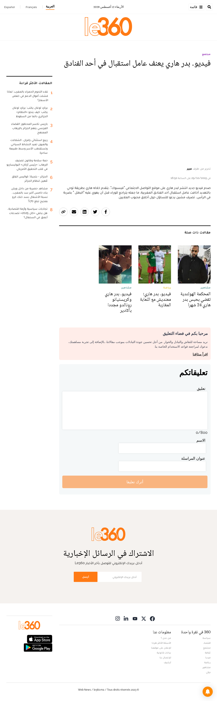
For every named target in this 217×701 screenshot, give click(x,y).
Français (31, 7)
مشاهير (207, 667)
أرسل (85, 576)
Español (9, 7)
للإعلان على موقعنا (161, 647)
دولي (208, 672)
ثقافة (208, 652)
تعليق (201, 388)
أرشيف (167, 662)
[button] (208, 692)
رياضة (207, 662)
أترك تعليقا (135, 482)
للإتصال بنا (165, 657)
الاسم (200, 440)
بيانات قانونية (164, 652)
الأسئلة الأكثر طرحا (161, 642)
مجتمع (206, 54)
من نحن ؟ (166, 637)
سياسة (207, 637)
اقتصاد (207, 642)
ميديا (208, 657)
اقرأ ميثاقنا (200, 354)
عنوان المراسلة (193, 458)
